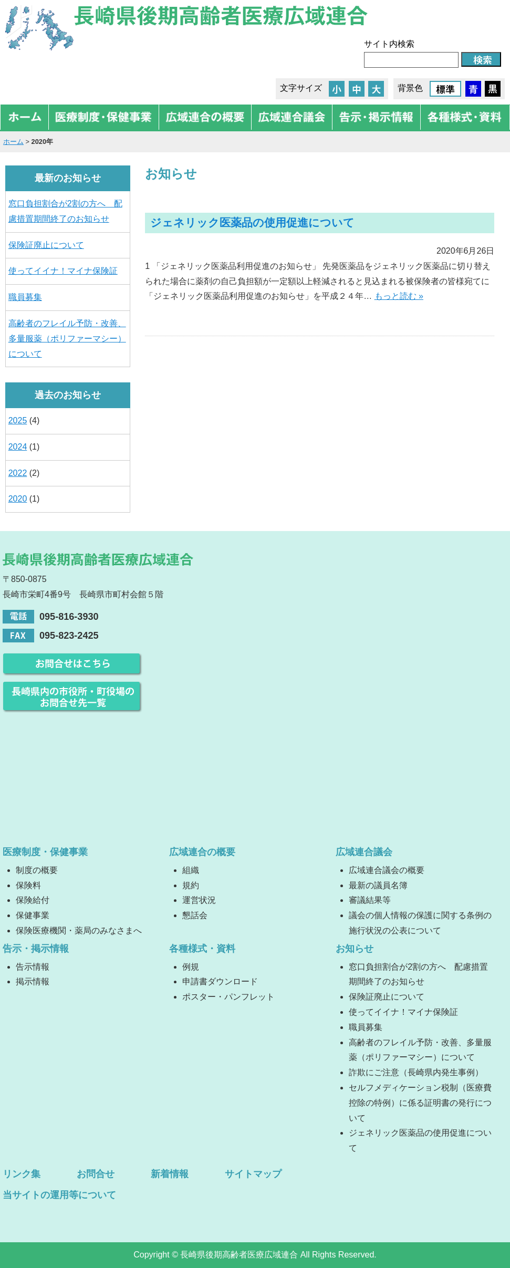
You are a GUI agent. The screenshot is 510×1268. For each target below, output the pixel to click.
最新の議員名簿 (378, 885)
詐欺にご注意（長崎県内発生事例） (416, 1072)
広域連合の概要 (202, 852)
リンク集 (21, 1174)
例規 (190, 966)
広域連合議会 (364, 852)
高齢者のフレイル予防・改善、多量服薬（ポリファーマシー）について (67, 338)
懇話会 (194, 915)
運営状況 (199, 900)
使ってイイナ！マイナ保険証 (63, 270)
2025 (17, 420)
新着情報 (170, 1174)
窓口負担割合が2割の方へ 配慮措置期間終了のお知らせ (65, 211)
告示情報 (32, 966)
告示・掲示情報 (36, 948)
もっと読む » (398, 296)
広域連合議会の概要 (386, 870)
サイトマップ (253, 1174)
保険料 (28, 885)
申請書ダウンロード (220, 981)
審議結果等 (370, 900)
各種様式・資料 (202, 948)
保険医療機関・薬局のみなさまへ (79, 930)
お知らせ (354, 948)
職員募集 (25, 297)
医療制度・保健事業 (45, 852)
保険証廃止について (46, 245)
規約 (190, 885)
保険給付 (32, 900)
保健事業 (32, 915)
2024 (17, 446)
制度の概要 (37, 870)
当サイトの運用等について (59, 1195)
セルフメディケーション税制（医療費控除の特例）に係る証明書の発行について (420, 1103)
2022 (17, 473)
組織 (190, 870)
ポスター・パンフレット (228, 996)
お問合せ (96, 1174)
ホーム (13, 141)
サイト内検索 (389, 43)
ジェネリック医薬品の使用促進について (252, 222)
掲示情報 (32, 981)
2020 (17, 498)
